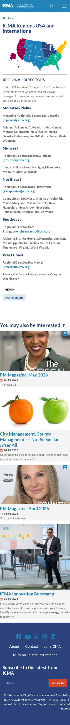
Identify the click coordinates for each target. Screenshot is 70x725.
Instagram (45, 636)
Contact (31, 646)
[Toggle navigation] (64, 6)
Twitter (36, 636)
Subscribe (58, 682)
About (14, 646)
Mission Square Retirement (35, 655)
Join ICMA (52, 646)
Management (14, 297)
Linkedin (53, 636)
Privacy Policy (57, 699)
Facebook (19, 636)
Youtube (28, 637)
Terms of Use (9, 704)
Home (10, 17)
